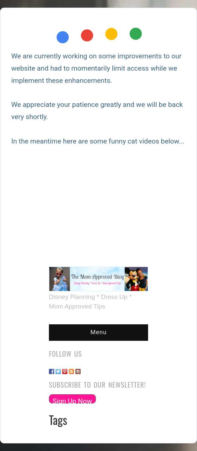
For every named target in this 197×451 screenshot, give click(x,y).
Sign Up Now (72, 400)
